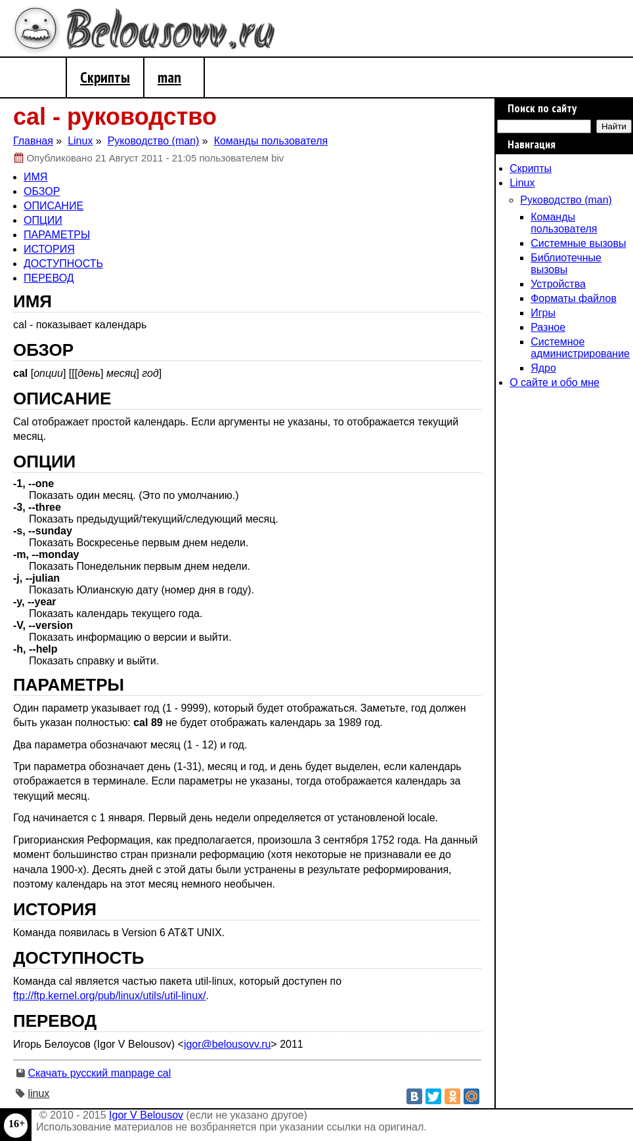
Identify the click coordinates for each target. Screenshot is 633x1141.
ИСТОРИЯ (49, 249)
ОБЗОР (42, 191)
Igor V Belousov (146, 1115)
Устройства (558, 284)
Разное (548, 327)
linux (38, 1093)
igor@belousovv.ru (227, 1044)
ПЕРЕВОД (49, 278)
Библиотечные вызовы (566, 263)
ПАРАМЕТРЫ (57, 234)
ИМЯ (35, 177)
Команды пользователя (564, 222)
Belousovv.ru (170, 32)
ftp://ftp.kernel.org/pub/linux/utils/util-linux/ (109, 995)
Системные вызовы (578, 243)
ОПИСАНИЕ (53, 205)
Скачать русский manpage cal (99, 1073)
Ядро (543, 368)
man (169, 77)
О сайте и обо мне (555, 382)
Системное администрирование (580, 347)
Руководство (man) (566, 199)
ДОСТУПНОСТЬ (63, 263)
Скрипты (105, 77)
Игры (543, 312)
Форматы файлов (574, 298)
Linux (522, 182)
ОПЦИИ (43, 220)
